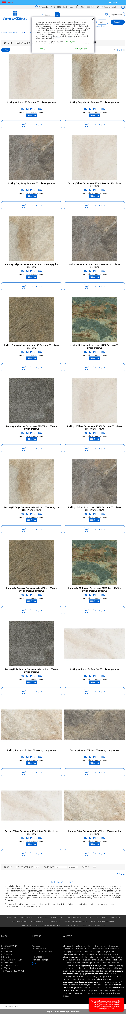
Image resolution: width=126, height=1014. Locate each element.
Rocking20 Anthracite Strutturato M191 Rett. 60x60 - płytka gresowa (31, 670)
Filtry (6, 50)
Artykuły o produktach (13, 971)
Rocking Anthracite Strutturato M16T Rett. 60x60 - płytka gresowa (31, 427)
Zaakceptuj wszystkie (80, 48)
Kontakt (5, 957)
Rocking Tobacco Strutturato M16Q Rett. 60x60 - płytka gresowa (31, 346)
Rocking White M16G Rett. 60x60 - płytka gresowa (31, 102)
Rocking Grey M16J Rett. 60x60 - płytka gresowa (32, 183)
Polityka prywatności (12, 960)
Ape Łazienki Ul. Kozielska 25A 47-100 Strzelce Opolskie (42, 949)
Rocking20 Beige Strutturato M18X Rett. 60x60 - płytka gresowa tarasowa (31, 508)
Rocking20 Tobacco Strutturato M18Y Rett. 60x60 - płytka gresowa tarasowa (31, 589)
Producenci (7, 951)
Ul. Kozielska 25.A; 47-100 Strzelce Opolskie (55, 7)
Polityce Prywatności (71, 42)
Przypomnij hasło (100, 26)
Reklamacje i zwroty (11, 965)
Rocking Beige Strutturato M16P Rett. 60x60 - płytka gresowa (31, 265)
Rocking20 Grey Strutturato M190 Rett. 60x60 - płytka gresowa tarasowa (94, 508)
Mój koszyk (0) (116, 14)
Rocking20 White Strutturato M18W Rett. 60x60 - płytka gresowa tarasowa (94, 427)
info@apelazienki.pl (108, 7)
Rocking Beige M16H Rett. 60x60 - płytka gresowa (95, 102)
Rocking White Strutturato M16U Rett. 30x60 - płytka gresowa (31, 832)
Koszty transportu (10, 962)
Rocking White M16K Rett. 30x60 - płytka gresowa (95, 669)
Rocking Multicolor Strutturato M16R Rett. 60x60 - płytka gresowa (94, 346)
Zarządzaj (41, 48)
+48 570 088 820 (87, 7)
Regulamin (6, 954)
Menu (10, 2)
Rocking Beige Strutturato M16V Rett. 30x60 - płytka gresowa (94, 832)
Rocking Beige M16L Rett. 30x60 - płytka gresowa (31, 750)
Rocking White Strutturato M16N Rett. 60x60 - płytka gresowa (94, 184)
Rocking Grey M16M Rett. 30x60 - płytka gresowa (94, 750)
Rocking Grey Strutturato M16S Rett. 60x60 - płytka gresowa (94, 265)
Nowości (5, 948)
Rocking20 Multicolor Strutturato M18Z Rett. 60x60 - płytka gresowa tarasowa (94, 589)
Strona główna (8, 32)
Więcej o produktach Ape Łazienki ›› (63, 1011)
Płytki (21, 32)
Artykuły (5, 968)
